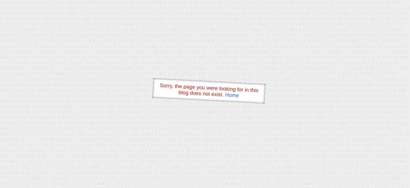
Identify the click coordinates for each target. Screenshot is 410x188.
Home (232, 95)
